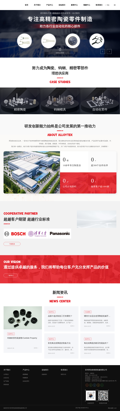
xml (115, 408)
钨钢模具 (60, 109)
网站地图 (110, 408)
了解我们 (11, 275)
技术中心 (11, 334)
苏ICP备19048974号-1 (82, 408)
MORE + (36, 348)
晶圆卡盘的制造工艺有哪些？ (60, 316)
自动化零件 (99, 109)
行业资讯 (87, 312)
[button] (102, 51)
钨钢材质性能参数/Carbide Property (22, 338)
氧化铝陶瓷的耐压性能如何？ (96, 343)
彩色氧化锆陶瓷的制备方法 (59, 343)
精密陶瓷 (20, 109)
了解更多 (12, 244)
